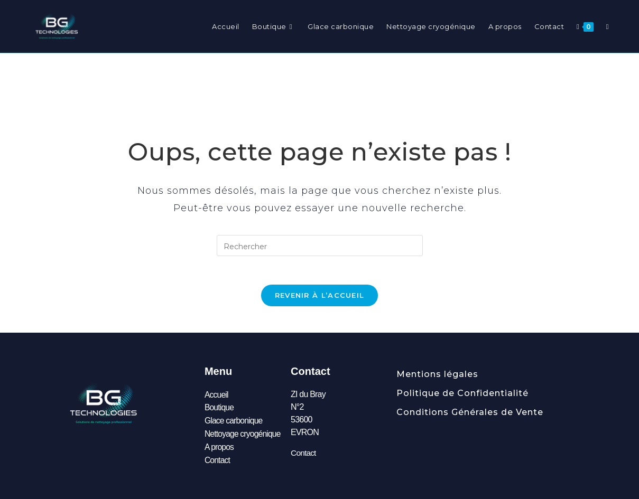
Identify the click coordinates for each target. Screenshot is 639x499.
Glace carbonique (234, 422)
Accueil (217, 397)
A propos (220, 448)
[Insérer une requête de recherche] (320, 245)
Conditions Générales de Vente (469, 415)
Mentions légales (437, 377)
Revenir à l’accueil (320, 298)
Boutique (220, 410)
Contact (218, 460)
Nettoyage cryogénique (244, 435)
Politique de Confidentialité (462, 396)
